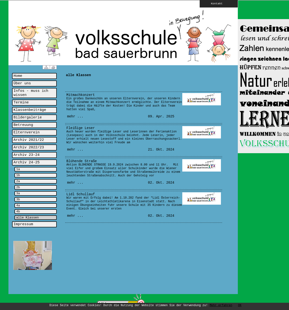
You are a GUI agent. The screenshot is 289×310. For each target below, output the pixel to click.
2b (18, 187)
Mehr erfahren (221, 305)
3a (18, 193)
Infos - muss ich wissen (31, 93)
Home (18, 76)
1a (18, 169)
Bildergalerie (28, 117)
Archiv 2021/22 (29, 140)
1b (18, 175)
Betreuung (23, 125)
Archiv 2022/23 (29, 147)
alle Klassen (27, 217)
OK (239, 305)
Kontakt (213, 3)
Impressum (23, 224)
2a (18, 181)
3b (18, 199)
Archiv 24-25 (27, 162)
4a (18, 205)
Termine (21, 103)
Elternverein (27, 132)
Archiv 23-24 (27, 155)
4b (18, 211)
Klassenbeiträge (30, 110)
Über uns (22, 83)
